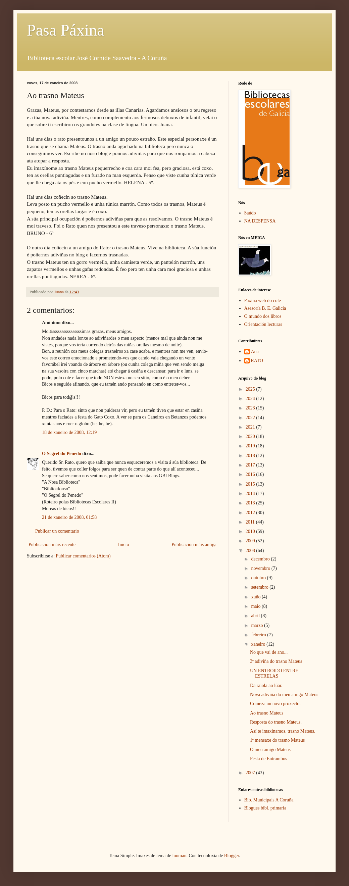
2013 (251, 502)
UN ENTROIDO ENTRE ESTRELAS (274, 673)
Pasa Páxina (65, 30)
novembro (261, 568)
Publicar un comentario (57, 531)
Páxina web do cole (262, 300)
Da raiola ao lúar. (266, 685)
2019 (251, 445)
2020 (251, 436)
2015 (251, 484)
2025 (251, 389)
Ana (255, 351)
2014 (251, 493)
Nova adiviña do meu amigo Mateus (284, 694)
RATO (257, 360)
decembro (261, 558)
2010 (251, 531)
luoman (179, 855)
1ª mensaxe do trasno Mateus (277, 740)
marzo (257, 625)
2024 (251, 398)
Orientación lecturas (263, 324)
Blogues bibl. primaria (265, 807)
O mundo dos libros (263, 316)
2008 (251, 550)
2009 (251, 540)
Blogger (231, 855)
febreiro (259, 634)
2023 (251, 407)
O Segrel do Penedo (61, 453)
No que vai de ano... (269, 652)
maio (256, 606)
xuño (256, 596)
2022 (251, 417)
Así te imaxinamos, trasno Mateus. (282, 731)
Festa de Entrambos (268, 758)
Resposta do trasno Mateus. (276, 722)
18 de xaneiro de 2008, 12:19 (69, 432)
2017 (251, 464)
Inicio (123, 544)
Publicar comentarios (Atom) (83, 555)
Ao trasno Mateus (267, 713)
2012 (251, 512)
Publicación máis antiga (193, 544)
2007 (251, 772)
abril (256, 615)
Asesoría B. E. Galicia (265, 308)
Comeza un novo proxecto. (275, 703)
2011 (251, 522)
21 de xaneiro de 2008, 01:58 (69, 517)
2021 (251, 427)
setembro (260, 587)
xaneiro (258, 644)
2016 (251, 474)
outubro (259, 577)
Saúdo (250, 212)
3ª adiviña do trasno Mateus (276, 661)
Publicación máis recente (52, 544)
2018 (251, 455)
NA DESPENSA (260, 221)
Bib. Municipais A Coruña (269, 799)
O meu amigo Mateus (270, 749)
